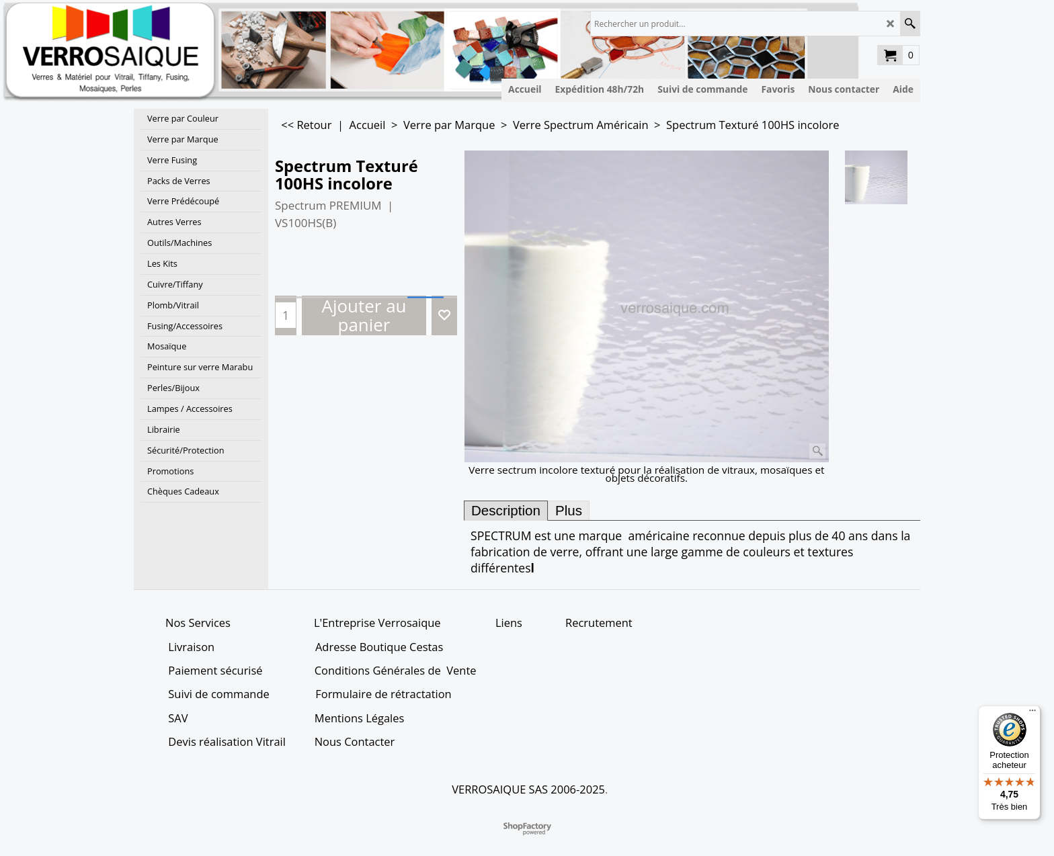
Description (505, 510)
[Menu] (1032, 713)
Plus (568, 510)
